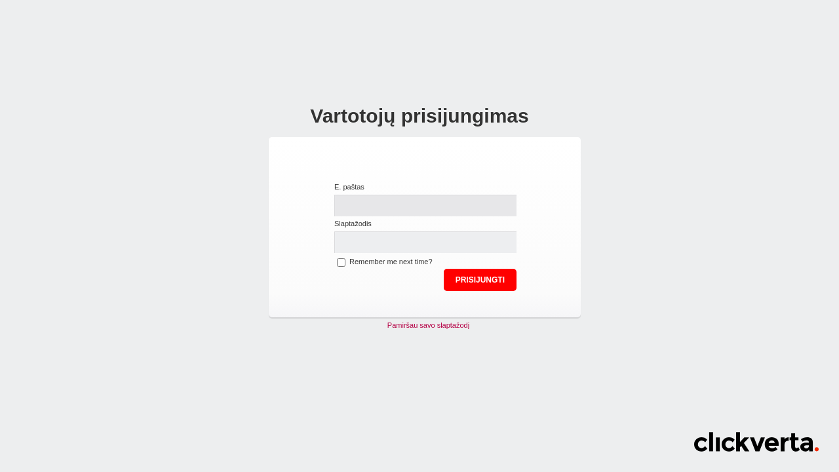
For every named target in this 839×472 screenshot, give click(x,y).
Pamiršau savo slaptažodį (428, 325)
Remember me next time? (391, 262)
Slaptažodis (353, 223)
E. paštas (349, 187)
